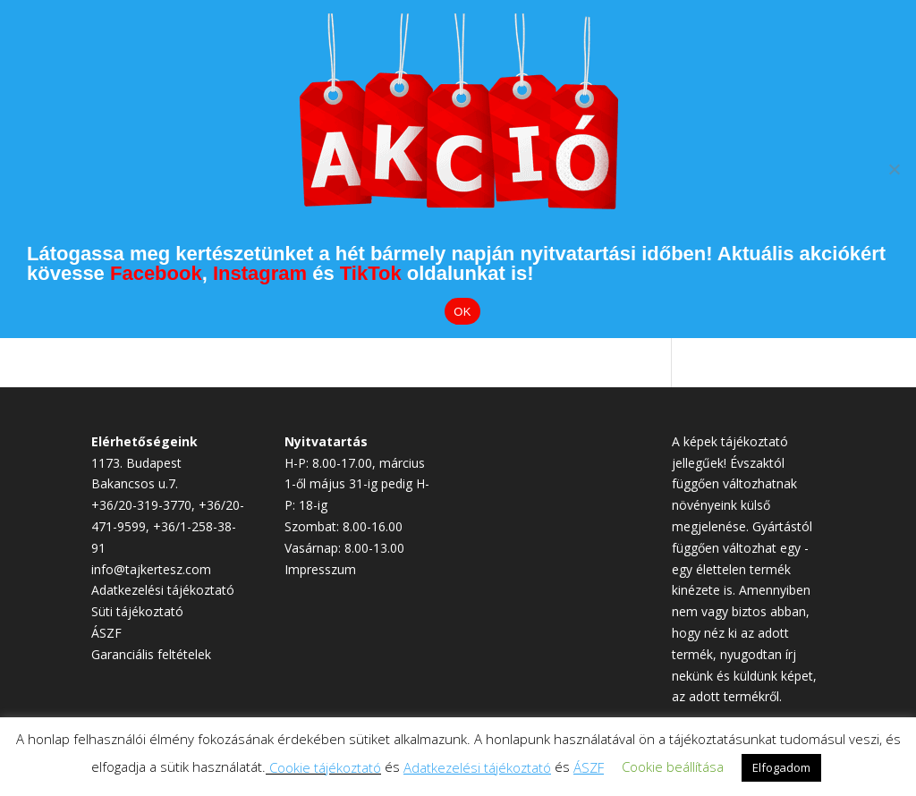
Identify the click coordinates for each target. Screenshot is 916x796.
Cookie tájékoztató (325, 767)
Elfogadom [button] (781, 767)
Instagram (260, 273)
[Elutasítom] (894, 169)
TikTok (371, 273)
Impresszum (320, 569)
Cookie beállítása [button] (673, 766)
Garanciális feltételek (151, 654)
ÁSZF (106, 632)
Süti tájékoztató (137, 611)
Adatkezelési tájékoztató (162, 589)
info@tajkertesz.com (151, 569)
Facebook (156, 273)
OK (462, 311)
